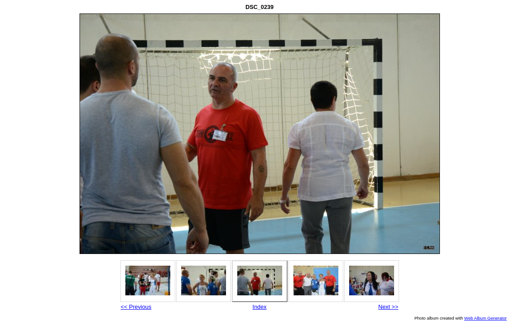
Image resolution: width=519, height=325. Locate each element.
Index (259, 306)
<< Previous (136, 306)
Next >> (388, 306)
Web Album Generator (485, 318)
